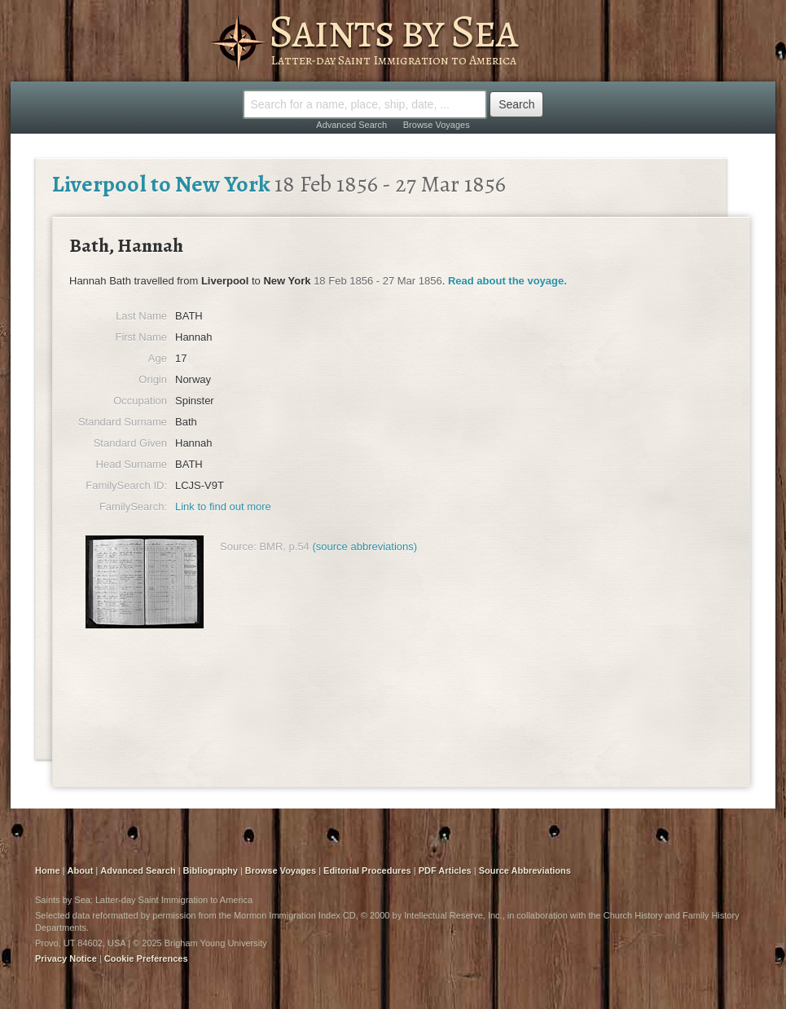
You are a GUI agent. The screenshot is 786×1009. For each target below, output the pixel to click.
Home (47, 870)
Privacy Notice (66, 958)
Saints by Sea (393, 31)
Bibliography (210, 870)
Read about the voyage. (507, 281)
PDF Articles (445, 870)
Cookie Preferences (146, 958)
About (81, 870)
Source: (238, 546)
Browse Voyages (436, 125)
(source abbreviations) (364, 546)
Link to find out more (223, 506)
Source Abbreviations (525, 870)
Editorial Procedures (367, 870)
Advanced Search (351, 125)
